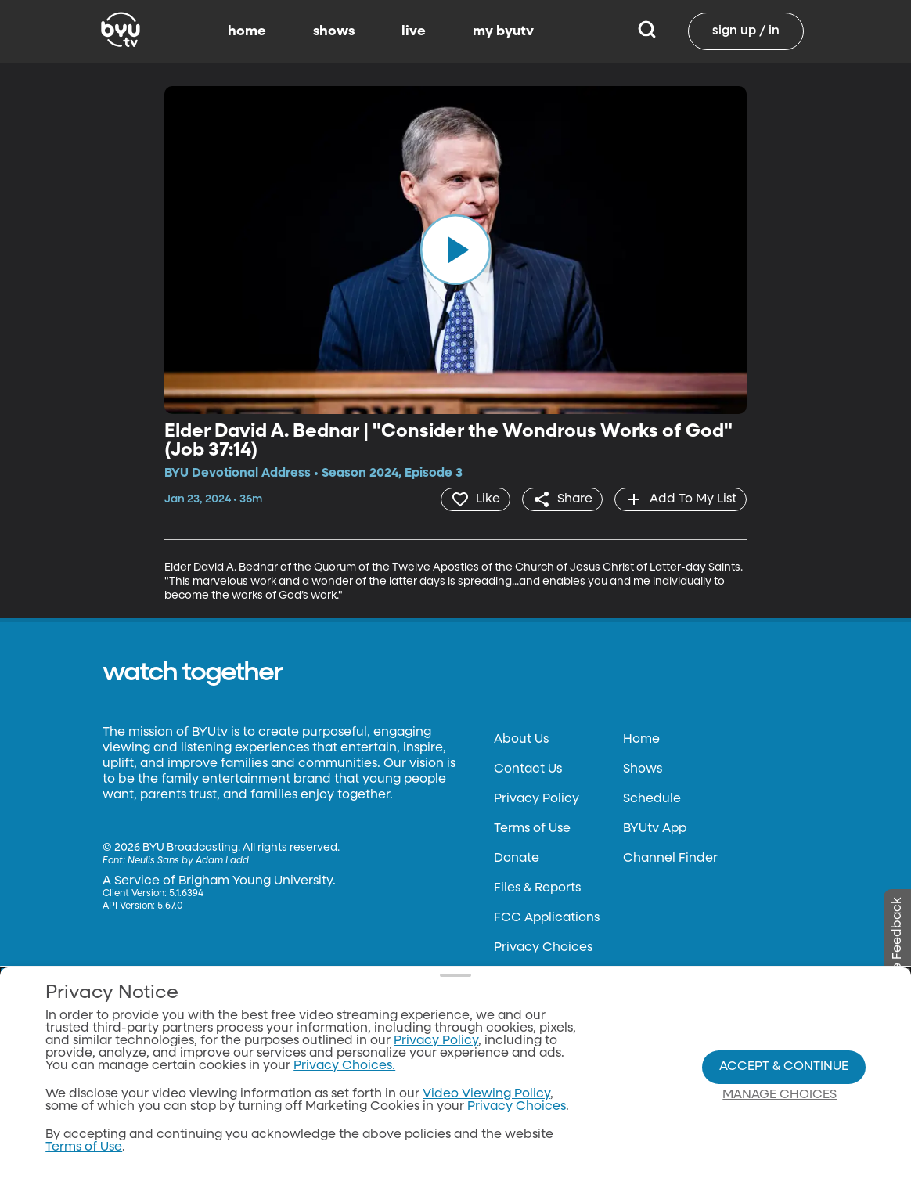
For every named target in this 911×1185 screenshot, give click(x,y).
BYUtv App (654, 829)
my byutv (503, 31)
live (413, 31)
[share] (562, 499)
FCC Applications (547, 918)
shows (334, 31)
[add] (680, 499)
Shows (642, 769)
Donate (516, 858)
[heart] (475, 499)
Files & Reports (537, 888)
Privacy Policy (536, 799)
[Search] (647, 31)
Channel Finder (670, 858)
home (247, 31)
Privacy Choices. (344, 1066)
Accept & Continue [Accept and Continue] (783, 1067)
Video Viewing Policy (486, 1094)
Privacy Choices (543, 948)
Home (641, 739)
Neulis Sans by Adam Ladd (188, 861)
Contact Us (528, 769)
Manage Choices (779, 1095)
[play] (455, 249)
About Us (521, 739)
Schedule (652, 799)
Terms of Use (532, 829)
